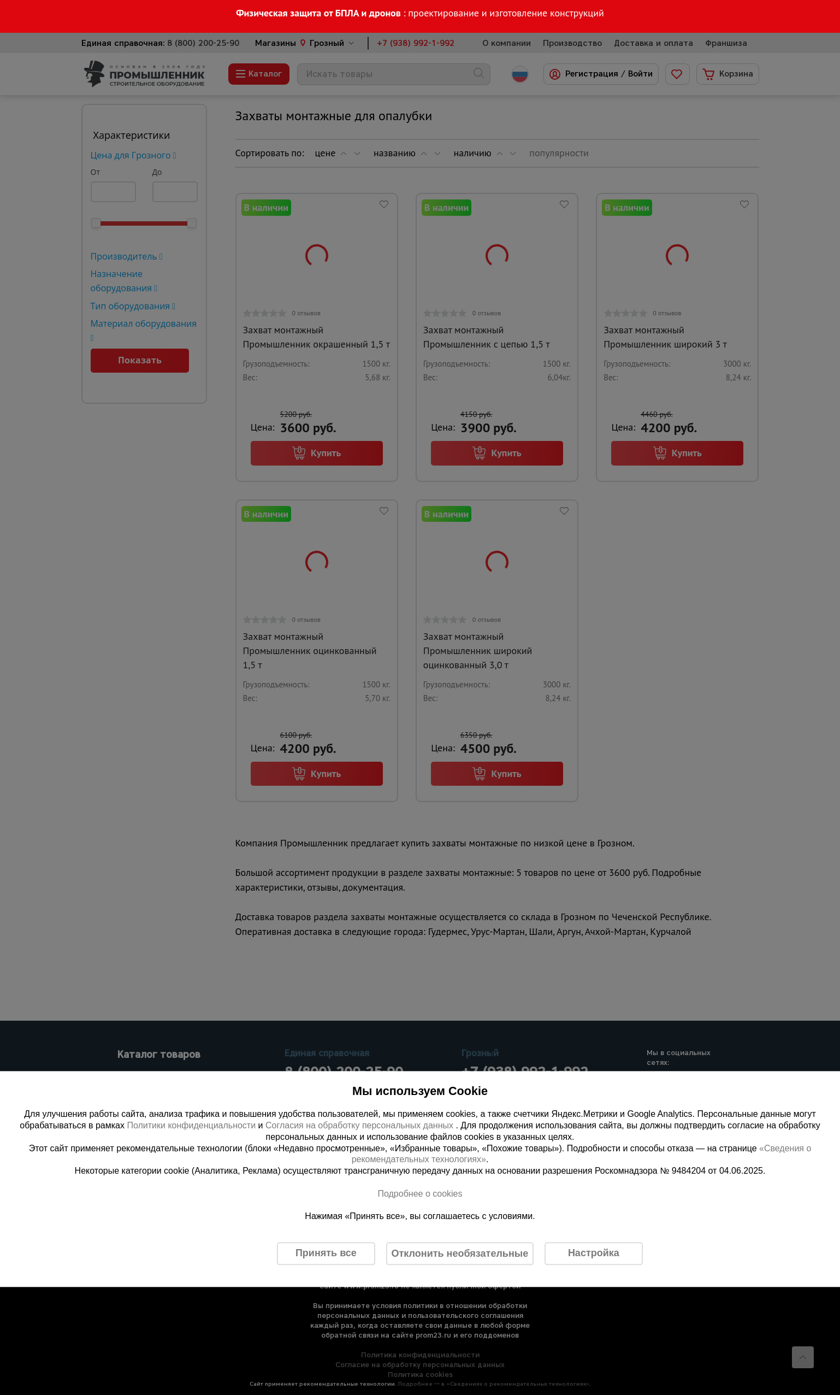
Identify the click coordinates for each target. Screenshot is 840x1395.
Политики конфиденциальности (191, 1125)
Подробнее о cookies (419, 1193)
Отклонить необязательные (460, 1253)
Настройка (593, 1253)
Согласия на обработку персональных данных (360, 1125)
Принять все (326, 1253)
